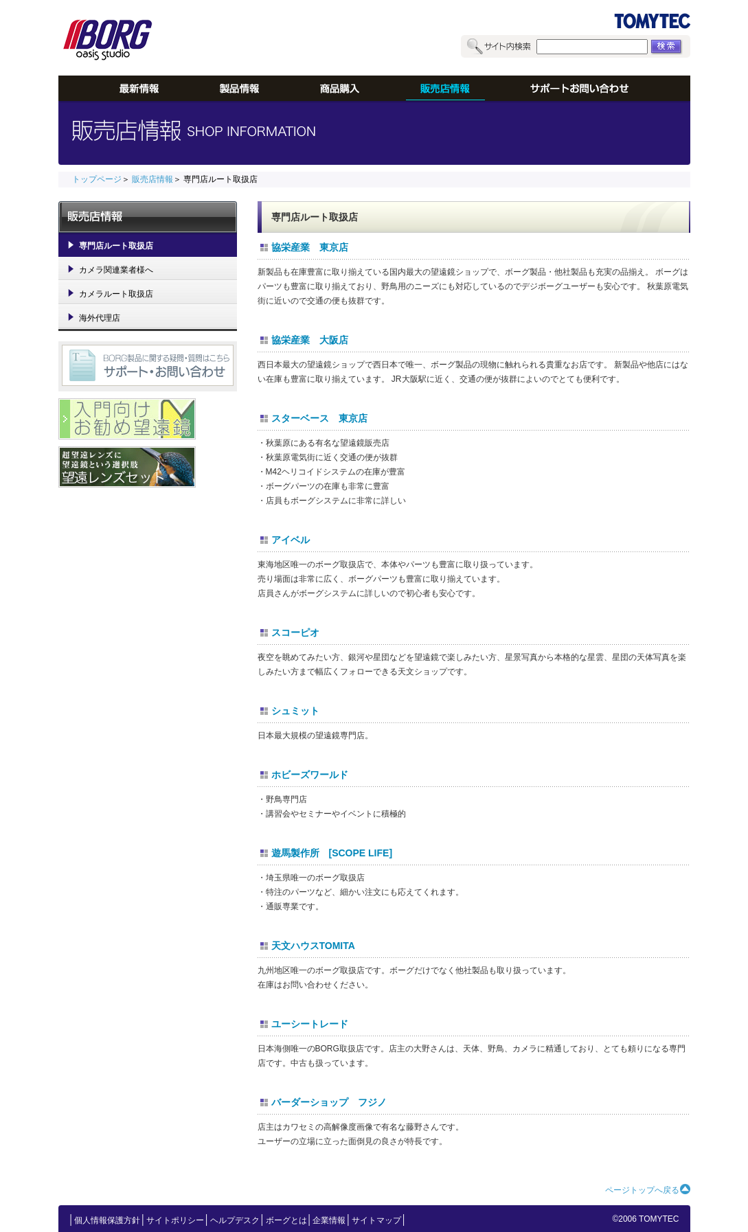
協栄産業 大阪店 (309, 339)
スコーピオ (295, 632)
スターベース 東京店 (319, 418)
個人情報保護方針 (107, 1220)
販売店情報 (152, 179)
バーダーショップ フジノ (329, 1102)
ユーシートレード (309, 1023)
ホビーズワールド (309, 774)
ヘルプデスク (235, 1220)
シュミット (295, 710)
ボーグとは (286, 1220)
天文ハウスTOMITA (313, 945)
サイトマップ (376, 1220)
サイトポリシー (175, 1220)
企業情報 (329, 1220)
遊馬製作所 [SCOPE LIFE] (332, 852)
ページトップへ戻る (642, 1190)
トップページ (97, 179)
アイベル (290, 539)
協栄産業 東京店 (309, 247)
